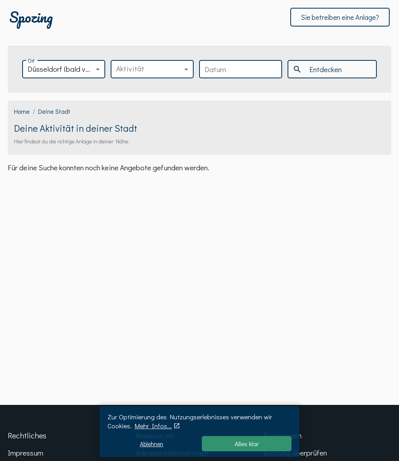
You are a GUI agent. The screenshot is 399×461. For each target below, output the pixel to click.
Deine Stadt (54, 111)
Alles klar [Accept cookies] (247, 443)
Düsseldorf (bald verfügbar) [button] (66, 69)
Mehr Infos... (153, 425)
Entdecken (317, 69)
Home (22, 111)
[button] (152, 69)
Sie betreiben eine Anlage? (340, 17)
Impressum (25, 452)
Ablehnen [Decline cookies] (151, 444)
